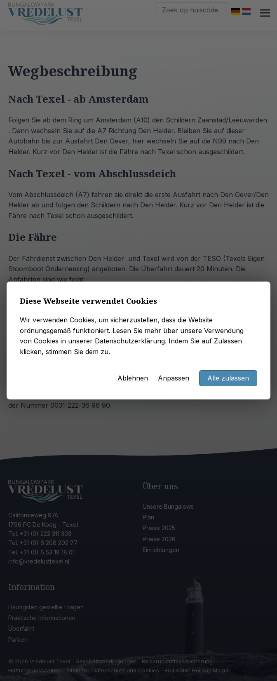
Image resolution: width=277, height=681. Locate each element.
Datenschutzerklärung (130, 341)
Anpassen (173, 378)
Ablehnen (132, 378)
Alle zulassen (228, 378)
